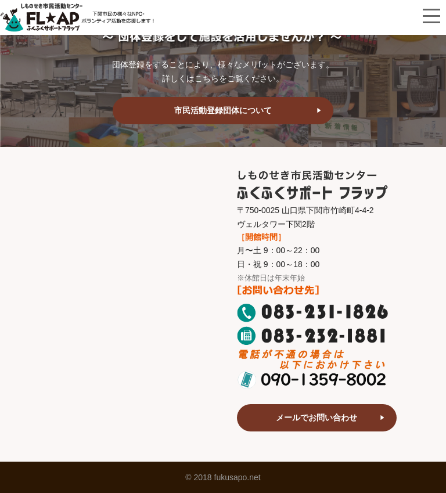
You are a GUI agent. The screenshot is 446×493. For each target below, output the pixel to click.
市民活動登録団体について (223, 110)
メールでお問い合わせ (316, 417)
